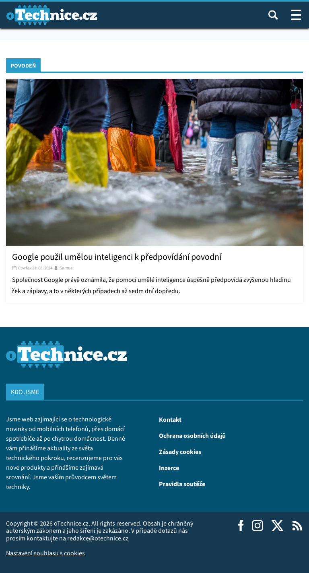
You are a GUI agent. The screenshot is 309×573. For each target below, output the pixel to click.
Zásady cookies (180, 452)
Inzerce (169, 468)
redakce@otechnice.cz (97, 538)
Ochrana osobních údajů (192, 435)
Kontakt (170, 419)
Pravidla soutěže (182, 484)
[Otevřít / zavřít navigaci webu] (296, 14)
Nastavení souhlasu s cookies (45, 553)
